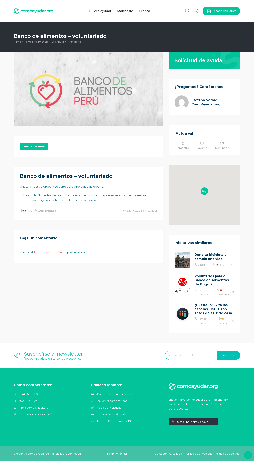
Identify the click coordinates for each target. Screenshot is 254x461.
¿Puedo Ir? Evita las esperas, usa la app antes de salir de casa (213, 309)
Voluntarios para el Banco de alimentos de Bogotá (211, 280)
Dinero (201, 264)
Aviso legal (176, 453)
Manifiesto (125, 11)
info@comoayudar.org (33, 407)
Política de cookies (227, 453)
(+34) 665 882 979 (30, 394)
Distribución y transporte (66, 41)
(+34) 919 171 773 (28, 400)
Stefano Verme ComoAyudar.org (206, 102)
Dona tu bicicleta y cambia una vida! (210, 257)
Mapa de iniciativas (109, 407)
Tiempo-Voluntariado (36, 41)
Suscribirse (228, 355)
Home (17, 41)
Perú (27, 210)
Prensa (144, 11)
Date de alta (42, 252)
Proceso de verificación (111, 414)
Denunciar (222, 145)
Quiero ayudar (100, 11)
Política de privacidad (199, 453)
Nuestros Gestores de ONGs (114, 421)
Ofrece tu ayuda (34, 146)
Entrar (58, 252)
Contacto (161, 453)
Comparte (182, 145)
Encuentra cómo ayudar (111, 400)
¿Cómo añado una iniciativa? (114, 394)
